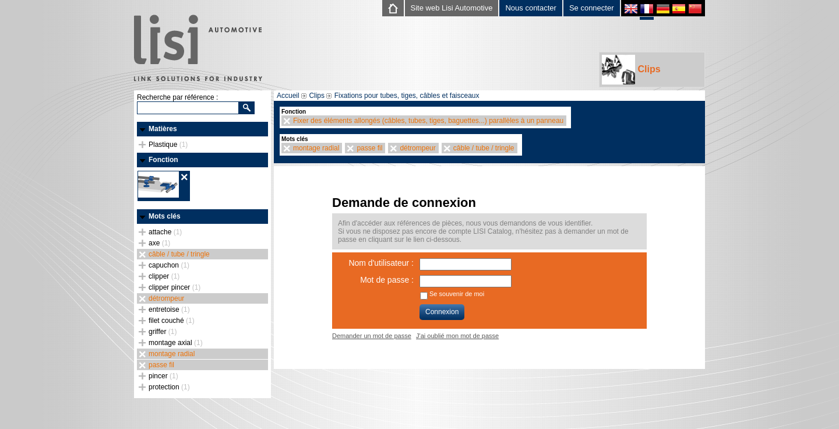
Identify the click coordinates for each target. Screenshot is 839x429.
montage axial (176, 343)
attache (165, 232)
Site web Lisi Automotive (452, 7)
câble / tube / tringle (179, 254)
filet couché (172, 321)
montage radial (172, 354)
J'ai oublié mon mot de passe (457, 335)
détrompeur (166, 298)
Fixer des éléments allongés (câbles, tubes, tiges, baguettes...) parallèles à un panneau (428, 121)
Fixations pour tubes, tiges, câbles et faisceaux (407, 96)
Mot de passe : (387, 279)
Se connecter (591, 7)
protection (169, 387)
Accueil (288, 96)
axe (159, 243)
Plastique (168, 144)
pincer (163, 376)
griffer (163, 332)
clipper (164, 276)
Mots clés (165, 216)
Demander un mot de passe (371, 335)
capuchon (169, 265)
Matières (163, 129)
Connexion (442, 312)
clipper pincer (174, 287)
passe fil (161, 365)
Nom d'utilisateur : (381, 263)
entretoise (169, 309)
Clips (631, 70)
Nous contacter (530, 7)
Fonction (163, 160)
